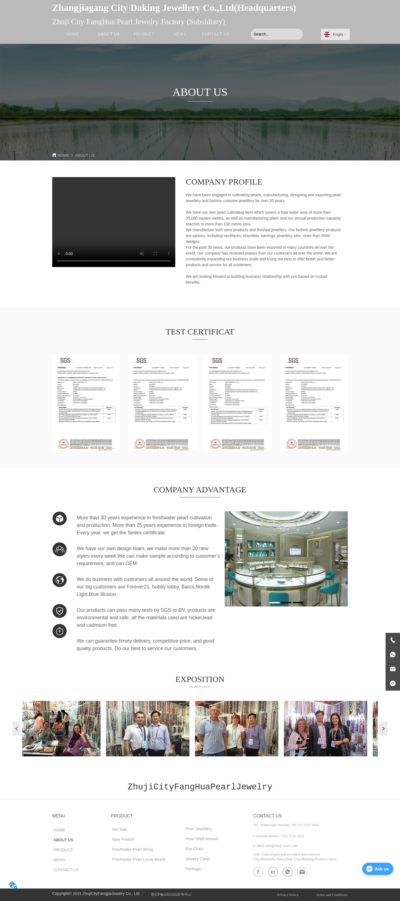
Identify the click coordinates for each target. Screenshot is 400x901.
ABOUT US (84, 155)
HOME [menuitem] (72, 34)
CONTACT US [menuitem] (215, 34)
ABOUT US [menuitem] (108, 34)
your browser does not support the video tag (113, 222)
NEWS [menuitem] (179, 34)
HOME (63, 155)
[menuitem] (144, 34)
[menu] (144, 34)
